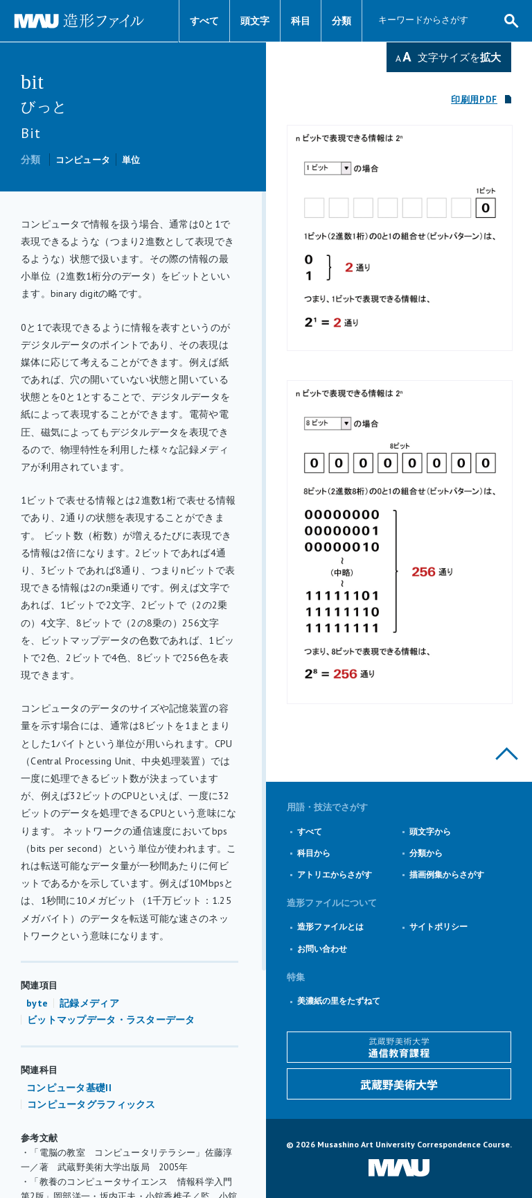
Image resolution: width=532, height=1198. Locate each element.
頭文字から (430, 831)
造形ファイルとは (330, 926)
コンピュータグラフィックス (91, 1104)
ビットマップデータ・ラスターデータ (111, 1019)
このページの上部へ (506, 753)
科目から (313, 853)
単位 (131, 160)
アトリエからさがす (334, 874)
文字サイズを (459, 57)
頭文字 (254, 21)
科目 (300, 21)
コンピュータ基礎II (69, 1087)
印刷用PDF (474, 99)
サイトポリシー (438, 926)
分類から (426, 853)
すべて (204, 21)
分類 (341, 21)
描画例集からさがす (446, 874)
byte (37, 1003)
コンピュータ (83, 160)
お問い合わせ (322, 948)
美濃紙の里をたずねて (338, 1000)
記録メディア (89, 1003)
